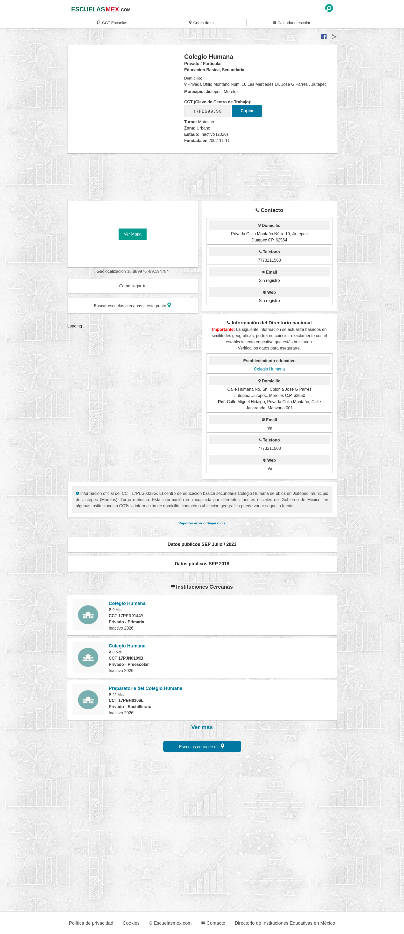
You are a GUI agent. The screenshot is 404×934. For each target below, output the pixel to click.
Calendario (291, 22)
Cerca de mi (201, 22)
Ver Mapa (132, 234)
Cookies (131, 923)
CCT (112, 22)
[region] (126, 94)
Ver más (202, 727)
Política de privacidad (91, 923)
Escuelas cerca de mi (201, 746)
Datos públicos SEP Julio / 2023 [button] (202, 544)
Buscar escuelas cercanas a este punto (132, 305)
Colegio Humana (269, 369)
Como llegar (132, 286)
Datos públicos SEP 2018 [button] (202, 563)
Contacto (213, 923)
